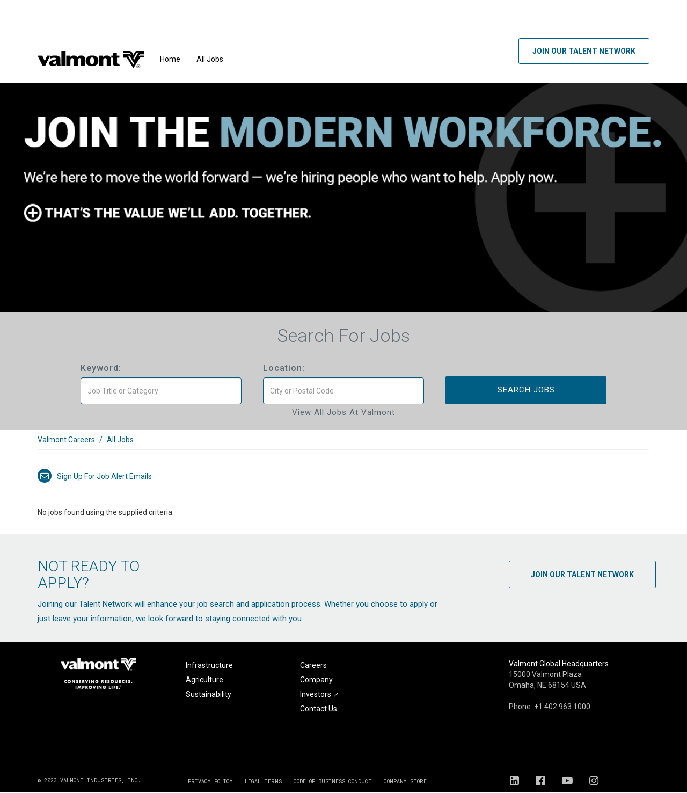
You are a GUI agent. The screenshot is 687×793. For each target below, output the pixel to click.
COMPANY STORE (405, 781)
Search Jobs (526, 390)
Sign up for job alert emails (95, 476)
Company (316, 679)
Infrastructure (209, 665)
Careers (313, 665)
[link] (343, 445)
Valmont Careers (66, 439)
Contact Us (318, 708)
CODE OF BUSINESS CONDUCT (333, 781)
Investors (319, 694)
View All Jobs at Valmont (343, 412)
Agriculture (204, 679)
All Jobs (209, 59)
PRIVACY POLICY (210, 781)
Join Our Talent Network (583, 51)
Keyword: (101, 368)
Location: (284, 368)
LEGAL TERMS (263, 781)
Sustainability (208, 694)
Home (170, 59)
